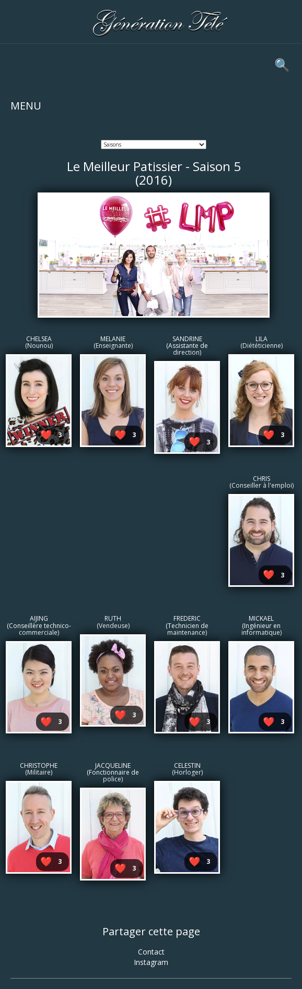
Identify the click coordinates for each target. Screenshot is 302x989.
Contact (151, 952)
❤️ (46, 434)
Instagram (151, 962)
